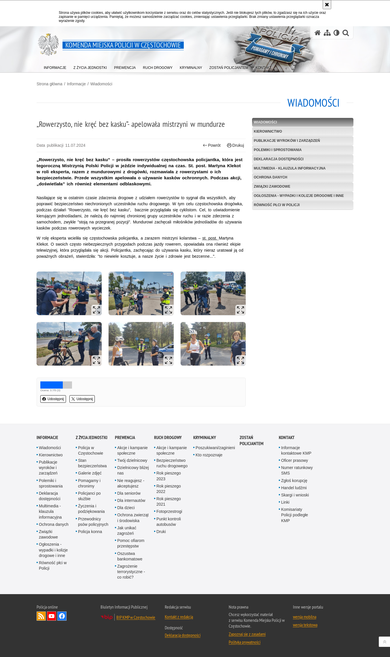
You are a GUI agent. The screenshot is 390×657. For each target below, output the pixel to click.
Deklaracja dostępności (279, 159)
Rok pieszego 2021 (168, 501)
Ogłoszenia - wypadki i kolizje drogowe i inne (299, 196)
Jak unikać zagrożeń (126, 531)
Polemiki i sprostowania (278, 150)
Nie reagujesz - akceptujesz (130, 483)
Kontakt (287, 437)
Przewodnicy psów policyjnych (93, 522)
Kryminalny (204, 437)
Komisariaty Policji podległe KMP (294, 515)
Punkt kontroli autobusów (168, 522)
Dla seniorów (129, 493)
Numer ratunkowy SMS (297, 470)
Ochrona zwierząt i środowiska (133, 518)
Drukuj (235, 145)
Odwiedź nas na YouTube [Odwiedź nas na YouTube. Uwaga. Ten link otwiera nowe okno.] (51, 616)
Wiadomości (101, 84)
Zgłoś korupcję (294, 480)
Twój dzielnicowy (132, 460)
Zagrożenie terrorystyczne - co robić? (131, 571)
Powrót (212, 145)
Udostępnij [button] (53, 399)
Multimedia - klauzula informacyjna (290, 168)
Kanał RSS (41, 616)
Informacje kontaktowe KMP (296, 450)
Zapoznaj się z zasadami (247, 634)
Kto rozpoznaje (209, 455)
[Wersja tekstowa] (337, 32)
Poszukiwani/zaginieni (215, 447)
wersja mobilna (304, 617)
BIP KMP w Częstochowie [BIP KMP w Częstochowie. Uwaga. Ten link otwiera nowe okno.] (135, 617)
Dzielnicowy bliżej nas (133, 470)
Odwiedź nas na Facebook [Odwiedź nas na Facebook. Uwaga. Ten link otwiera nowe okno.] (62, 616)
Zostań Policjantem (252, 440)
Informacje (76, 84)
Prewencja (125, 437)
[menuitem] (55, 66)
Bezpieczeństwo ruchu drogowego (172, 463)
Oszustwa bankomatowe (129, 556)
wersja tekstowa (305, 625)
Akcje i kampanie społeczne (132, 450)
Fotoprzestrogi (169, 511)
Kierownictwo (268, 131)
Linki (285, 502)
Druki (161, 531)
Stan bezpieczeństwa (92, 463)
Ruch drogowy (168, 437)
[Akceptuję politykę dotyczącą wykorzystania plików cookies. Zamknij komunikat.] (327, 4)
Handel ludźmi (294, 487)
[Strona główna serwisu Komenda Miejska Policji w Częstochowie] (318, 32)
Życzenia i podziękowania (91, 509)
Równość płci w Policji (277, 205)
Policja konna (90, 531)
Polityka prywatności (244, 642)
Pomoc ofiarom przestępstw (130, 543)
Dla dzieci (126, 507)
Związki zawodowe (272, 187)
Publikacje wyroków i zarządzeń (287, 141)
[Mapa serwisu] (327, 32)
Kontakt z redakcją (179, 617)
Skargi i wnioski (295, 495)
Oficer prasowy (294, 460)
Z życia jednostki (91, 437)
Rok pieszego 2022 (168, 489)
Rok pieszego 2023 (168, 476)
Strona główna (50, 84)
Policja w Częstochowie (90, 450)
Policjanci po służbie (89, 496)
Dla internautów (131, 500)
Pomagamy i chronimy (89, 483)
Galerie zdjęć (90, 473)
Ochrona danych (270, 177)
